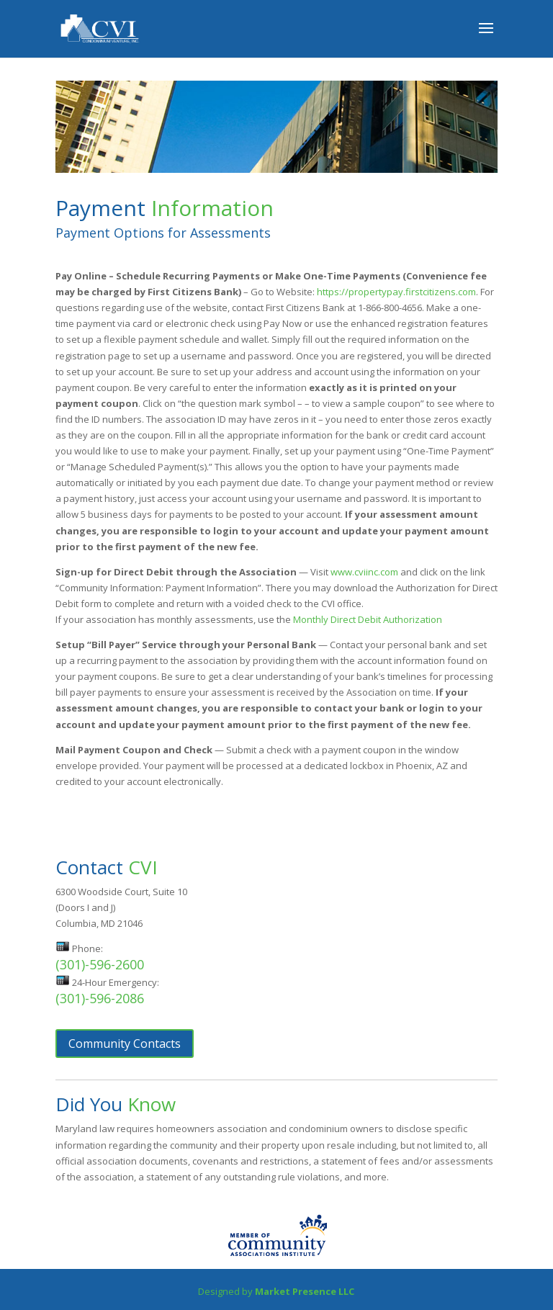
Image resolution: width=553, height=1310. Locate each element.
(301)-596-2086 (99, 998)
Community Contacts (124, 1043)
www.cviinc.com (364, 571)
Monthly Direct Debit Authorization (367, 619)
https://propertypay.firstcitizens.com (396, 291)
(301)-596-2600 (99, 964)
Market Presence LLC (304, 1291)
